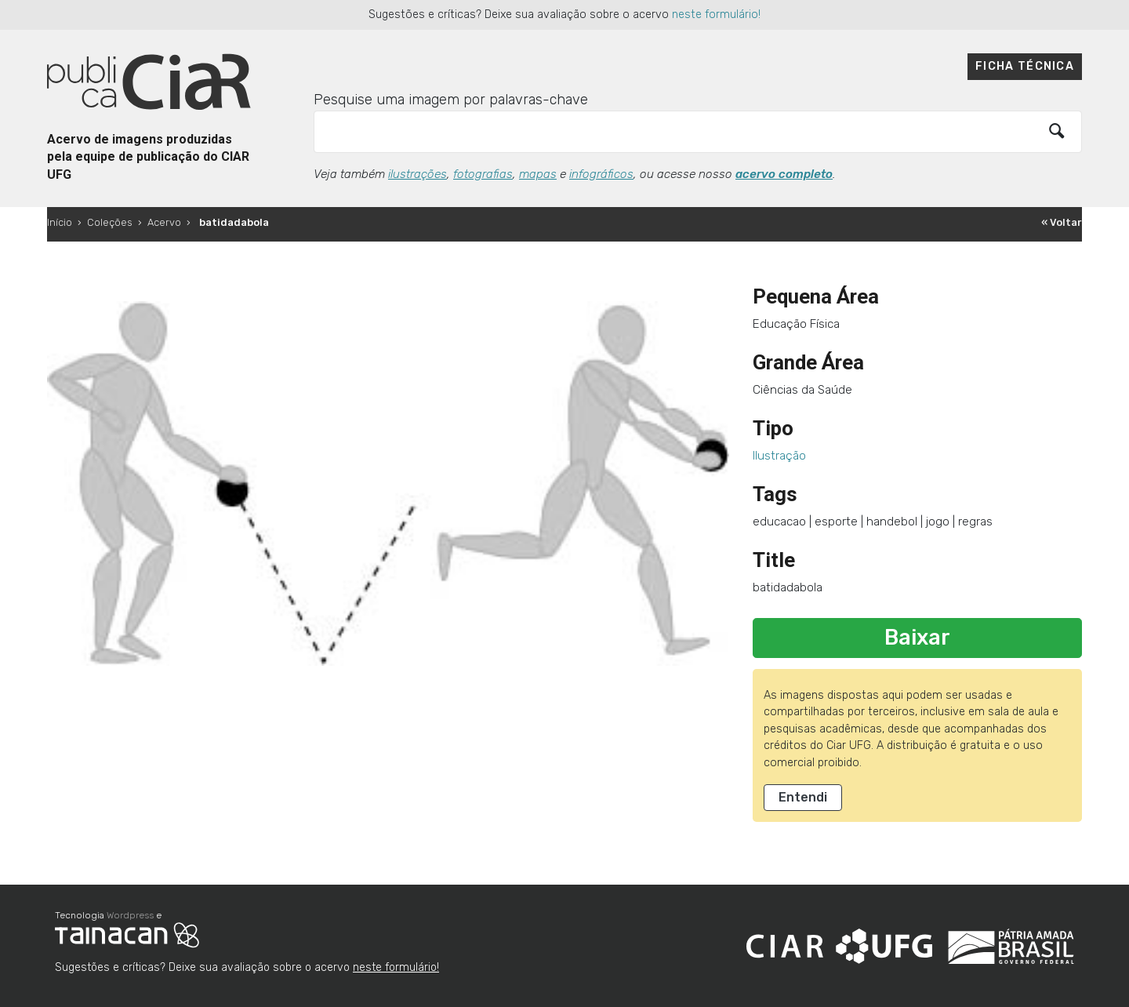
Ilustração (779, 456)
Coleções (110, 222)
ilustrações (417, 174)
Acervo (164, 222)
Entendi (803, 797)
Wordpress (130, 915)
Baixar (917, 637)
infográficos (601, 174)
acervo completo (784, 174)
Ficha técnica (1024, 66)
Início (59, 222)
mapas (538, 174)
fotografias (483, 174)
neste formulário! (716, 14)
